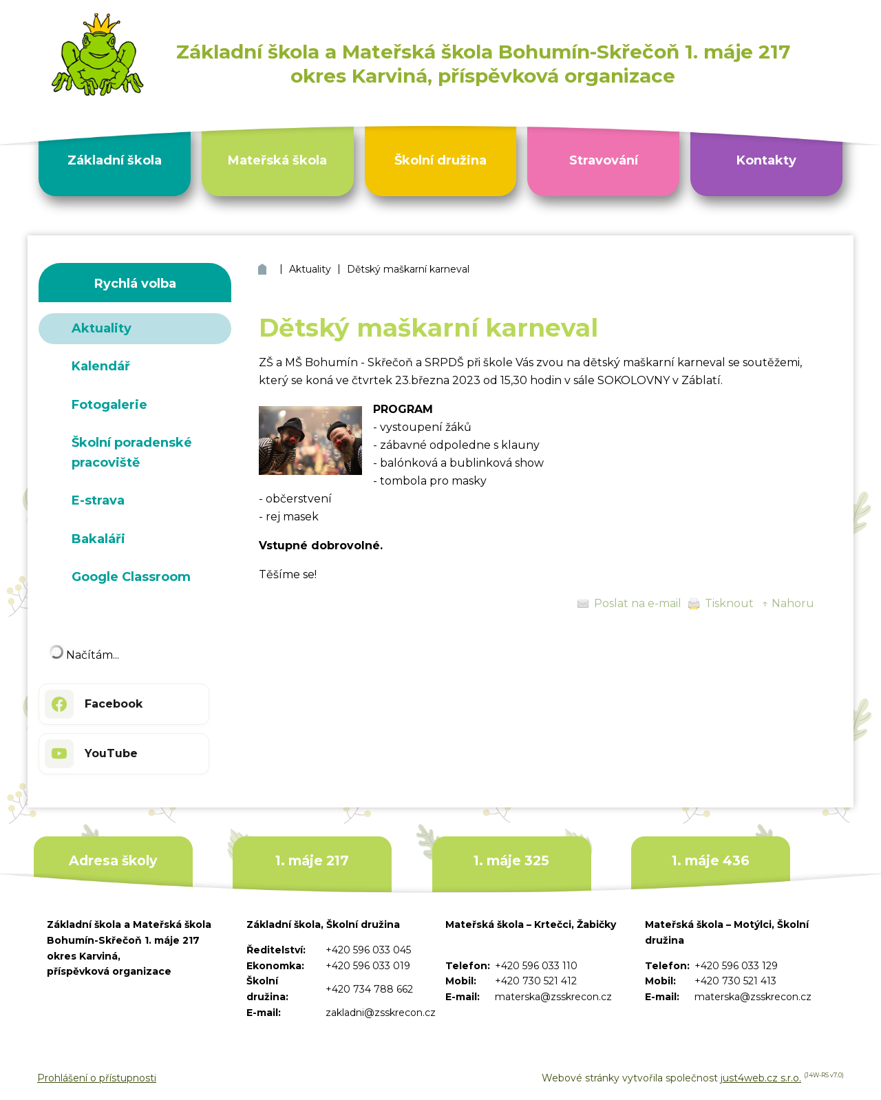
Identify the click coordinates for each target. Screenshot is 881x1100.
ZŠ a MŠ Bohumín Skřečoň (264, 269)
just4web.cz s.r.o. (761, 1078)
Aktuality (310, 269)
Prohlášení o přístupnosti (96, 1078)
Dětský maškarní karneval (408, 269)
